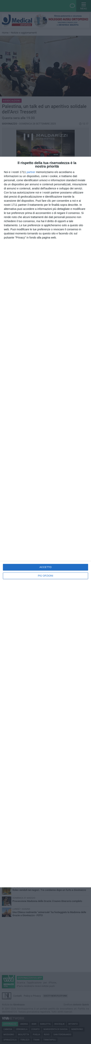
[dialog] (45, 522)
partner (31, 172)
